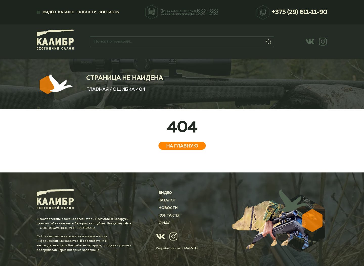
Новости (87, 12)
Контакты (109, 12)
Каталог (66, 12)
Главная (97, 89)
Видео (49, 12)
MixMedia (191, 248)
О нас (164, 223)
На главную (182, 146)
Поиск (269, 42)
